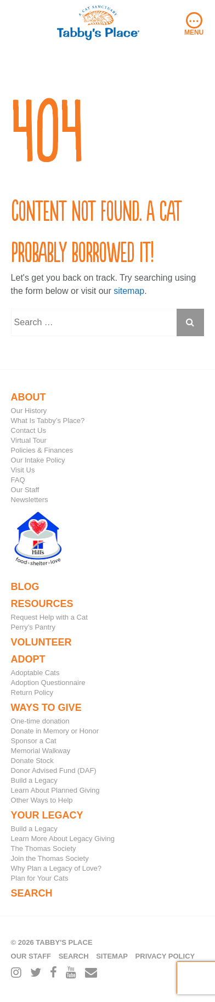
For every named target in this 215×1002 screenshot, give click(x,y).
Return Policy (32, 692)
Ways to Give (46, 707)
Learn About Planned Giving (55, 790)
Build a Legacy (34, 780)
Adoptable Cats (35, 673)
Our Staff (25, 490)
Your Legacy (47, 815)
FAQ (18, 480)
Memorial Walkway (41, 751)
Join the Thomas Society (50, 858)
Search (32, 893)
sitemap (129, 291)
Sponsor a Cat (33, 741)
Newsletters (29, 500)
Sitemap (112, 956)
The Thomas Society (43, 848)
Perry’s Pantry (33, 627)
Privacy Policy (165, 956)
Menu (193, 24)
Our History (29, 411)
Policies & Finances (42, 450)
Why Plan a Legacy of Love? (56, 868)
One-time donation (40, 721)
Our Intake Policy (38, 460)
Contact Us (28, 430)
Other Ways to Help (42, 800)
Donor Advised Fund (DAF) (54, 770)
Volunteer (41, 642)
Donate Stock (32, 760)
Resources (42, 603)
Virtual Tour (29, 440)
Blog (25, 586)
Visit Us (23, 470)
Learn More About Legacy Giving (63, 838)
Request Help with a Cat (49, 617)
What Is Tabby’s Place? (48, 420)
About (28, 397)
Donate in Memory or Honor (55, 731)
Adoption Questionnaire (48, 682)
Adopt (28, 659)
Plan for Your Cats (40, 878)
